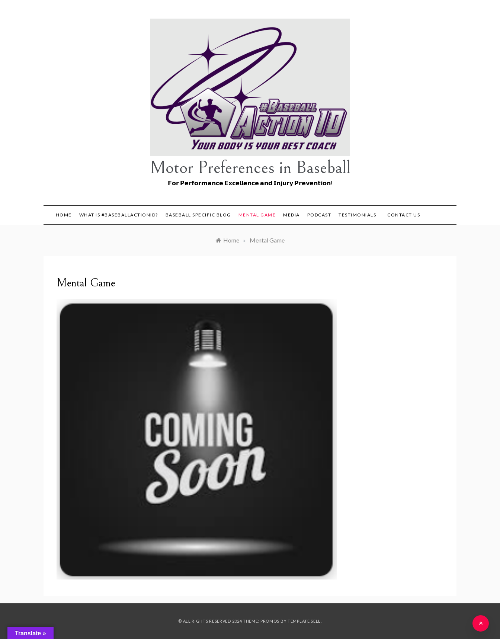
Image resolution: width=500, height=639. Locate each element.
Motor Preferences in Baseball (250, 167)
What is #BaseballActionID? (118, 215)
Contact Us (403, 215)
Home (64, 215)
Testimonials (357, 215)
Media (291, 215)
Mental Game (257, 215)
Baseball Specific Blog (198, 215)
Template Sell (304, 621)
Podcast (319, 215)
